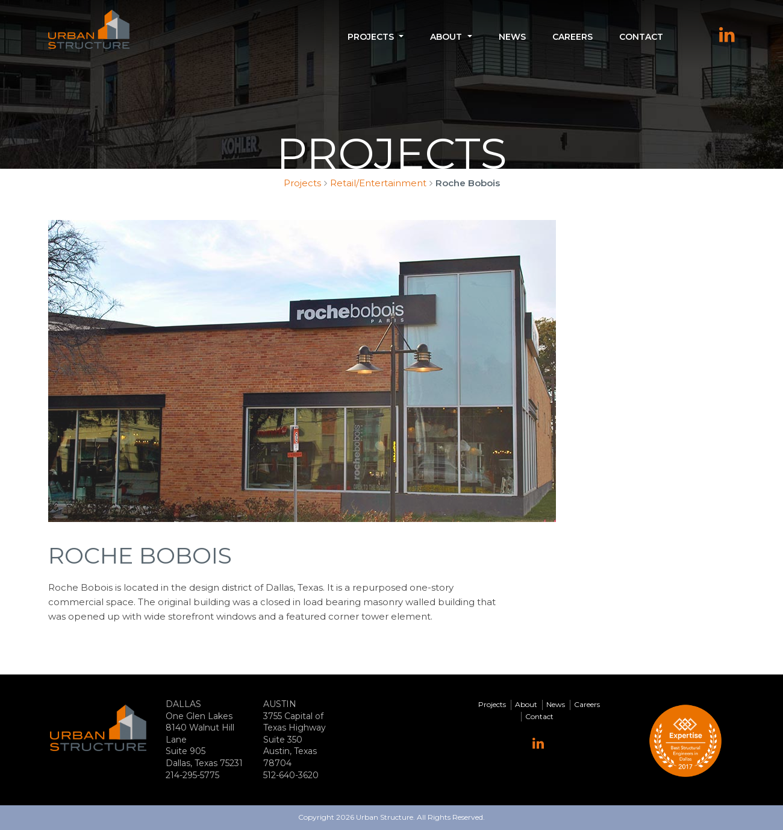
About (446, 36)
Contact (641, 36)
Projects (371, 36)
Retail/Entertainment (378, 183)
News (512, 36)
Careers (572, 36)
